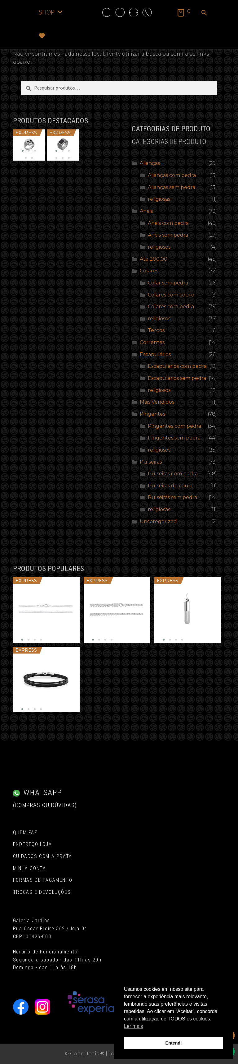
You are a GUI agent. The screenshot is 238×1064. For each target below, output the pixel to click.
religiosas (159, 199)
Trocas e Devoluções (42, 892)
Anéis (146, 211)
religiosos (159, 247)
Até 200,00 (153, 259)
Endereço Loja (32, 844)
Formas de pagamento (42, 880)
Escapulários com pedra (177, 366)
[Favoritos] (42, 35)
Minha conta (29, 868)
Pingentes (152, 414)
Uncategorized (158, 521)
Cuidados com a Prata (42, 856)
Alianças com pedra (172, 175)
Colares (149, 271)
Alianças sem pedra (171, 187)
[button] (204, 13)
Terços (156, 330)
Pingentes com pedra (174, 426)
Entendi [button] (173, 1043)
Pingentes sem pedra (174, 438)
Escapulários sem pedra (177, 378)
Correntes (152, 342)
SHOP (51, 11)
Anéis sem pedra (168, 235)
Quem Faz (25, 832)
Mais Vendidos (157, 402)
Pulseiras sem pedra (172, 497)
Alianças (150, 163)
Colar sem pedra (168, 283)
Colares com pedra (171, 306)
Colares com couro (171, 295)
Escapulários (155, 354)
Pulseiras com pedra (173, 474)
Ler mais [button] (133, 1026)
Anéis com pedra (168, 223)
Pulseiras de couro (171, 486)
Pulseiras (151, 462)
